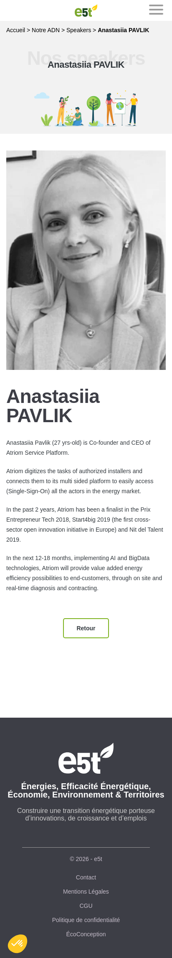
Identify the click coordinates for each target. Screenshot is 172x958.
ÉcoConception (86, 934)
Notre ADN (46, 30)
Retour (85, 628)
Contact (86, 877)
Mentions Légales (86, 891)
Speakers (78, 30)
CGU (85, 905)
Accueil (15, 30)
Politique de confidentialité (86, 920)
